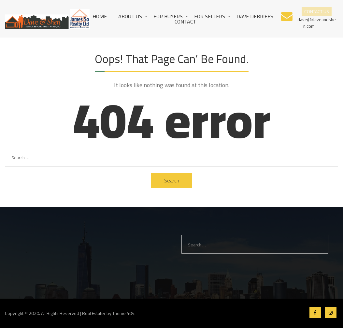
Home (100, 16)
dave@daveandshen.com (316, 22)
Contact (185, 21)
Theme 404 (123, 313)
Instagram (330, 312)
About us (130, 16)
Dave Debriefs (254, 16)
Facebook (315, 312)
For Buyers (168, 16)
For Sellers (209, 16)
